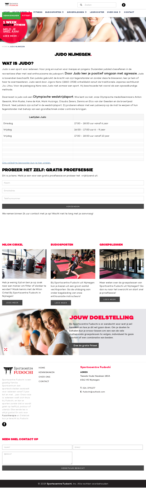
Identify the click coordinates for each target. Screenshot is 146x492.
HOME (42, 369)
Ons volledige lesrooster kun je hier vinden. (26, 164)
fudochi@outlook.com (94, 393)
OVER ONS (44, 378)
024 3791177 (89, 389)
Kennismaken (11, 15)
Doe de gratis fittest (85, 346)
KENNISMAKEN (47, 373)
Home (5, 47)
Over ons (114, 12)
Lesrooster (97, 12)
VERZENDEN (73, 208)
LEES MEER (12, 304)
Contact (129, 12)
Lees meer (11, 36)
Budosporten (54, 12)
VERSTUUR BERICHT (73, 472)
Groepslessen (77, 12)
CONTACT (44, 382)
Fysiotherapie (19, 417)
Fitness (38, 12)
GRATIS (8, 25)
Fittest (26, 15)
